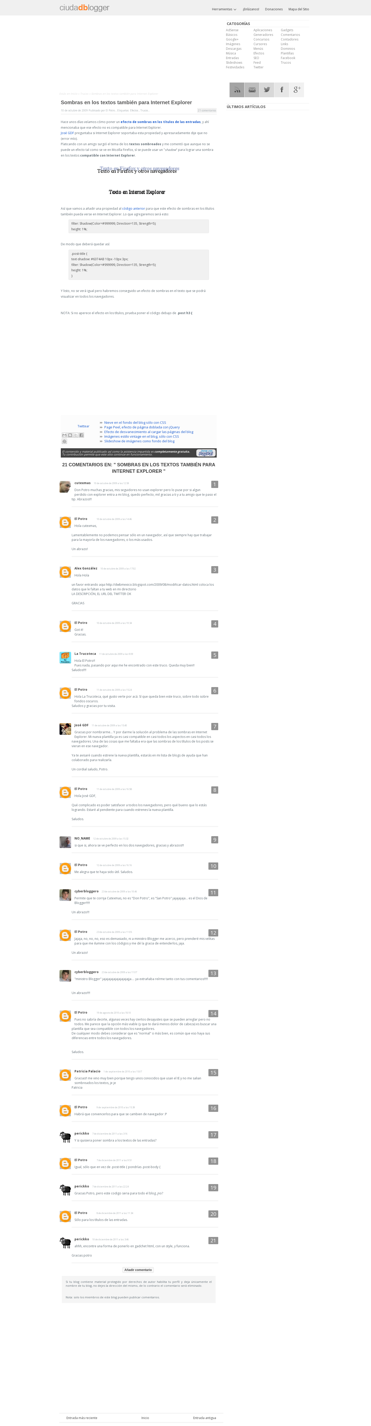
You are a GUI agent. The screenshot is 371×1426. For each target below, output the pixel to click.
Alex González (85, 568)
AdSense (232, 30)
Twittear (83, 426)
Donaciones (274, 9)
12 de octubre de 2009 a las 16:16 (114, 865)
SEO (256, 58)
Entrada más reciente (81, 1418)
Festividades (235, 67)
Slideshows (234, 62)
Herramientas (224, 9)
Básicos (231, 34)
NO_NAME (82, 838)
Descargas (233, 48)
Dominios (288, 48)
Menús (258, 48)
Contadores (289, 39)
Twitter (259, 67)
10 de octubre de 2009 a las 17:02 (118, 568)
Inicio (74, 93)
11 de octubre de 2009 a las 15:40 (109, 725)
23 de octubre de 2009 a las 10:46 (119, 891)
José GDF (67, 133)
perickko (81, 1133)
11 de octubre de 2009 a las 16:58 (114, 789)
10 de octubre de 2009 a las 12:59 (111, 483)
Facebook (288, 58)
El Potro (80, 519)
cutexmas (82, 483)
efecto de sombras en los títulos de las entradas (161, 122)
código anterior (133, 208)
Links (284, 44)
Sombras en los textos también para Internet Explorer (126, 102)
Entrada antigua (204, 1418)
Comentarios (290, 34)
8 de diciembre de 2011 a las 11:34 (115, 1213)
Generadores (263, 34)
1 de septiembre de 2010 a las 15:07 (123, 1071)
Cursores (260, 44)
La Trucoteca (85, 653)
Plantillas (287, 53)
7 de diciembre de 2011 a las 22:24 (110, 1186)
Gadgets (287, 30)
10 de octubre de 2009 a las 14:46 (114, 519)
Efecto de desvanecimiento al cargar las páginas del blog (148, 431)
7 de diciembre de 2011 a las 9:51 (114, 1160)
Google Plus (296, 90)
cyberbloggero (86, 891)
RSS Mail (251, 90)
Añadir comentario (138, 1270)
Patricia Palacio (87, 1071)
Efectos (134, 110)
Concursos (261, 39)
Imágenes (233, 44)
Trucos (84, 93)
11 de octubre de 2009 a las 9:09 (116, 654)
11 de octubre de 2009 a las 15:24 (114, 689)
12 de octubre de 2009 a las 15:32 (111, 838)
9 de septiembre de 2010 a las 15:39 (116, 1107)
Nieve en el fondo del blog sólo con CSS (135, 422)
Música (231, 53)
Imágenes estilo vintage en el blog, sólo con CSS (141, 436)
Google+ (232, 39)
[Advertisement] (141, 55)
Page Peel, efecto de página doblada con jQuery (142, 427)
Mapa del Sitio (299, 9)
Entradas (232, 58)
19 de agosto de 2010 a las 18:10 (114, 1012)
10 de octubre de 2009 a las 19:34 (114, 623)
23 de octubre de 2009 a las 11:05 (114, 932)
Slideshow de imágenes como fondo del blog (139, 441)
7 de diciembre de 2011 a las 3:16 (110, 1133)
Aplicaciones (263, 30)
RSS (237, 90)
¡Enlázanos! (251, 9)
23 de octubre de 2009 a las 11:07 (119, 972)
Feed (257, 62)
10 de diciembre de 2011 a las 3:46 (110, 1239)
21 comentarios (207, 110)
